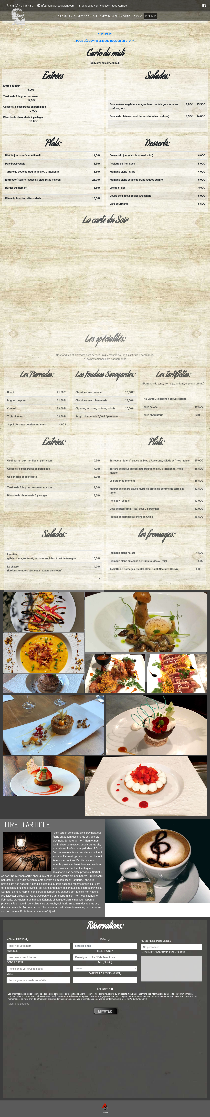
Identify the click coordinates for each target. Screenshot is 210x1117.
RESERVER (150, 16)
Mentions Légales (18, 1003)
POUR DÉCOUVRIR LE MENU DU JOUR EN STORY (105, 40)
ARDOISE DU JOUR (87, 16)
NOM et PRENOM (18, 939)
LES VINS (138, 16)
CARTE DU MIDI (108, 16)
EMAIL (105, 939)
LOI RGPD (103, 989)
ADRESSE (12, 950)
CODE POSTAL (15, 962)
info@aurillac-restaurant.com (55, 5)
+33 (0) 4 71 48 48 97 (21, 5)
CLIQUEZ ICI (105, 34)
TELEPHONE (105, 950)
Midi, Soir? (105, 962)
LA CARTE (124, 16)
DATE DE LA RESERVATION (105, 973)
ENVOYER (105, 1011)
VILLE (10, 973)
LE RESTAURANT (66, 16)
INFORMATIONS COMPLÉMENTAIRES (163, 952)
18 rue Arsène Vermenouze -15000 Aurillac (102, 5)
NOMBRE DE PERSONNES (156, 940)
